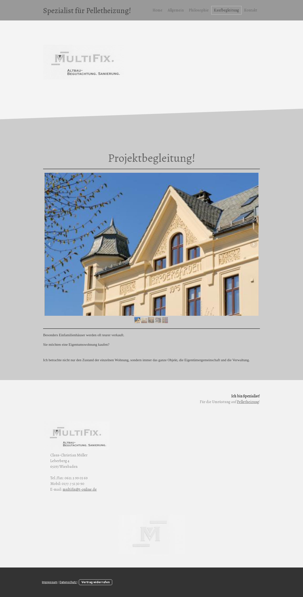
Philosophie (199, 10)
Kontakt (250, 10)
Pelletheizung (248, 402)
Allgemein (176, 10)
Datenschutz (68, 582)
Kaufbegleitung (226, 10)
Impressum (49, 582)
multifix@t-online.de (80, 489)
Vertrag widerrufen (95, 582)
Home (157, 10)
